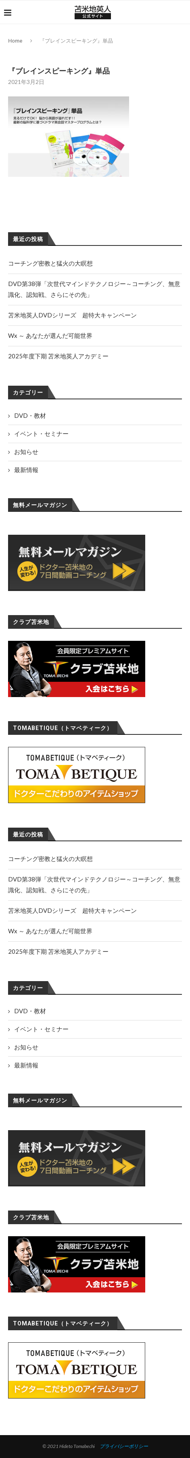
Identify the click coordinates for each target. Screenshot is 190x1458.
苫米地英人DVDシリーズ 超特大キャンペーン (72, 910)
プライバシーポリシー (124, 1446)
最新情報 (26, 1065)
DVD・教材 (30, 1010)
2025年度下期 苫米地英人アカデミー (58, 951)
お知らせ (26, 1047)
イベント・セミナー (41, 1029)
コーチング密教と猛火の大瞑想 (50, 858)
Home (15, 41)
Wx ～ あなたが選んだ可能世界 (50, 931)
